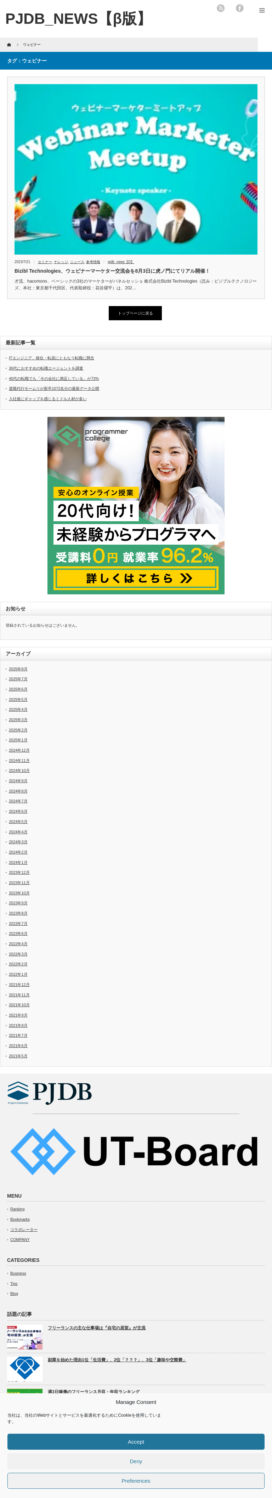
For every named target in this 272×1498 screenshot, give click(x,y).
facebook (240, 8)
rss (221, 8)
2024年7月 (18, 801)
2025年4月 (18, 709)
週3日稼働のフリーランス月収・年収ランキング (94, 1391)
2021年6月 (18, 1046)
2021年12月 (19, 984)
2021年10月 (19, 1005)
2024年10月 (19, 770)
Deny (136, 1461)
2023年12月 (19, 872)
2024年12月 (19, 750)
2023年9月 (18, 903)
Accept (136, 1442)
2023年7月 (18, 923)
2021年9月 (18, 1015)
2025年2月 (18, 730)
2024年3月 (18, 842)
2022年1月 (18, 974)
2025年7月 (18, 679)
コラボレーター (24, 1229)
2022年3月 (18, 954)
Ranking (17, 1209)
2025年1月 (18, 740)
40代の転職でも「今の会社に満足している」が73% (54, 378)
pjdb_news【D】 (121, 262)
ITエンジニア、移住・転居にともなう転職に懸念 (51, 358)
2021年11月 (19, 995)
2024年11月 (19, 760)
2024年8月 (18, 791)
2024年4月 (18, 832)
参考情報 (93, 262)
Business (18, 1273)
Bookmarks (20, 1219)
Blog (14, 1293)
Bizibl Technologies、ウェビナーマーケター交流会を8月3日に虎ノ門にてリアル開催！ (112, 271)
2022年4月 (18, 944)
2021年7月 (18, 1035)
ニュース (77, 262)
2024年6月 (18, 811)
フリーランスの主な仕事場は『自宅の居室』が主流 (97, 1327)
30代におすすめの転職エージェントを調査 (46, 368)
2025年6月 (18, 689)
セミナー (45, 262)
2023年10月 (19, 893)
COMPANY (20, 1239)
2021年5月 (18, 1056)
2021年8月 (18, 1025)
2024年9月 (18, 781)
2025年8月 (18, 669)
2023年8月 (18, 913)
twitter (230, 8)
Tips (13, 1283)
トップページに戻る (135, 313)
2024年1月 (18, 862)
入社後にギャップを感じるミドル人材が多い (48, 399)
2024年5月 (18, 821)
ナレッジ (61, 262)
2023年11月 (19, 883)
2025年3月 (18, 720)
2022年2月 (18, 964)
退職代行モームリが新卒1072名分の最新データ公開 (54, 388)
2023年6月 (18, 933)
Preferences (136, 1481)
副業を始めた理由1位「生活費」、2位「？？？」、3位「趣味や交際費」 (117, 1359)
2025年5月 (18, 699)
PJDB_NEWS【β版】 (78, 18)
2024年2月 (18, 852)
